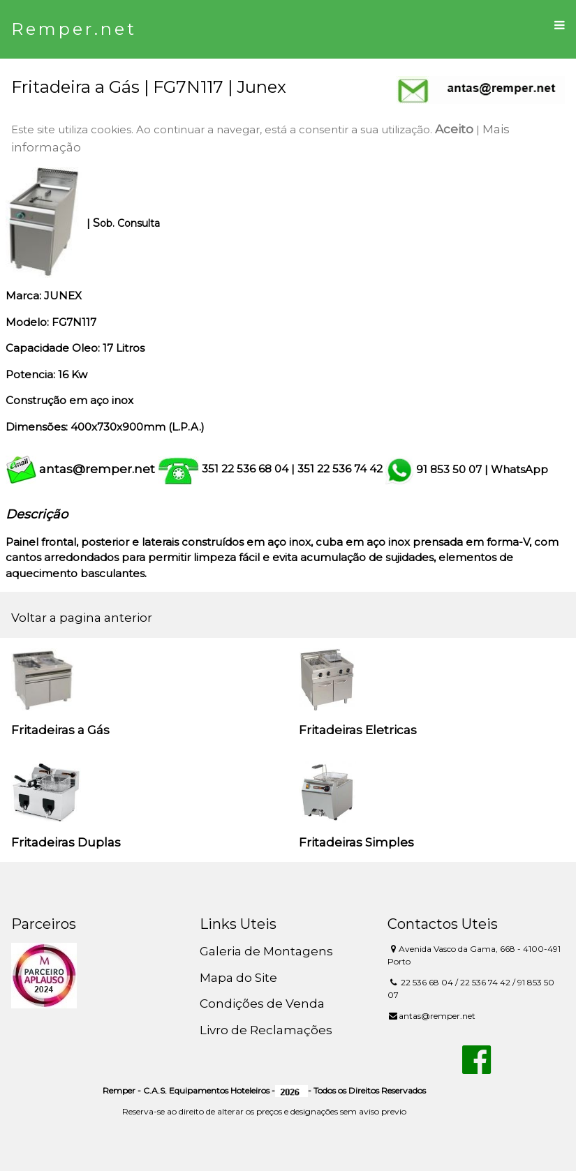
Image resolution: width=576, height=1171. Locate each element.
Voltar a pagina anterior (81, 618)
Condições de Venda (262, 1003)
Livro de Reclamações (266, 1030)
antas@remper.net (97, 469)
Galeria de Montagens (266, 951)
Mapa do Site (238, 978)
